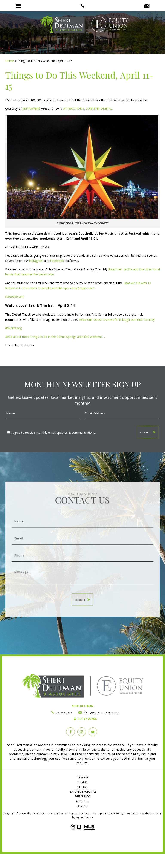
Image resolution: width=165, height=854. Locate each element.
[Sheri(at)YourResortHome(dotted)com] (146, 5)
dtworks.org (13, 328)
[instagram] (81, 731)
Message (83, 569)
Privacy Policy (114, 813)
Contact (82, 806)
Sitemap (96, 813)
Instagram (36, 261)
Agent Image (84, 817)
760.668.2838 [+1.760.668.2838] (64, 712)
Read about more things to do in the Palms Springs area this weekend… (55, 337)
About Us (82, 801)
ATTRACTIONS (73, 108)
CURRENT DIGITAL (99, 108)
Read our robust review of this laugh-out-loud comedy (117, 320)
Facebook (57, 261)
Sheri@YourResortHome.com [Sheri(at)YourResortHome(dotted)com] (101, 712)
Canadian (82, 777)
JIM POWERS (31, 108)
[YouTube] (93, 731)
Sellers (82, 787)
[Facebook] (70, 731)
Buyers (82, 782)
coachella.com (14, 296)
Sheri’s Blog (83, 796)
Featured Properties (82, 792)
